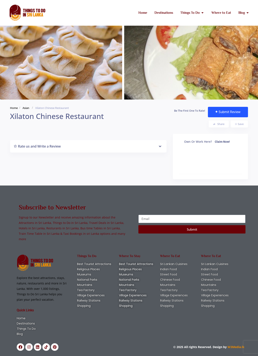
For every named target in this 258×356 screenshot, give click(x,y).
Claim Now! (222, 141)
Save (239, 124)
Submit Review (227, 112)
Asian (26, 108)
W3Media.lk (235, 347)
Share (218, 124)
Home (14, 108)
